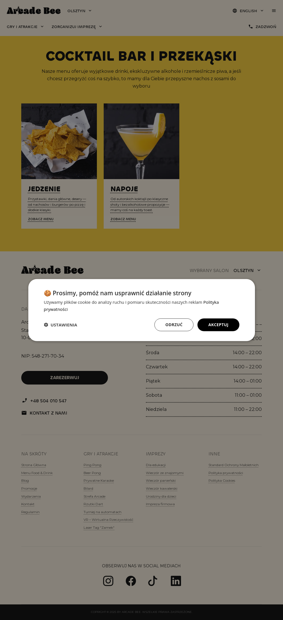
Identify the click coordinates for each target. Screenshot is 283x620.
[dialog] (141, 310)
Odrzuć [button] (174, 324)
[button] (60, 324)
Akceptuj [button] (218, 324)
